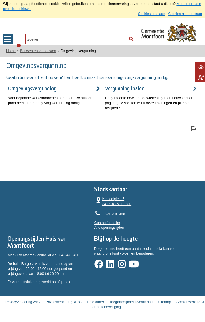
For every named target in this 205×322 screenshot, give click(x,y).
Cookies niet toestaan (185, 14)
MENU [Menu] (8, 39)
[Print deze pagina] (193, 128)
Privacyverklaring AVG (22, 300)
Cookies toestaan (151, 14)
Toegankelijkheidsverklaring (131, 300)
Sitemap (164, 300)
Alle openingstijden (119, 225)
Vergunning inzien (124, 88)
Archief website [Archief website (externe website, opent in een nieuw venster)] (188, 300)
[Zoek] (131, 38)
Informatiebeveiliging (105, 305)
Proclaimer (95, 300)
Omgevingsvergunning (33, 88)
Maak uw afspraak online (27, 254)
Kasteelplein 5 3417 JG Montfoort (123, 198)
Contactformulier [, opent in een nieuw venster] (118, 220)
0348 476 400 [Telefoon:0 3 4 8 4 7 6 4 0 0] (124, 211)
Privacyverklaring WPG (64, 300)
